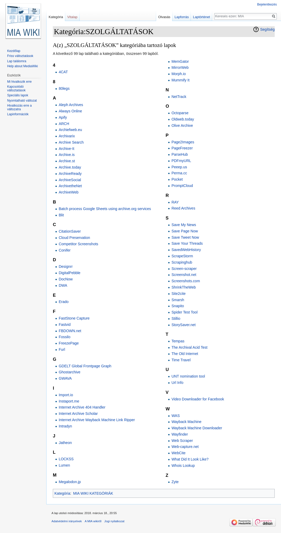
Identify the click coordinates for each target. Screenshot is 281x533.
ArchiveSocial (70, 180)
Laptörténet (201, 17)
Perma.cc (179, 173)
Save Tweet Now (185, 237)
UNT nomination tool (188, 376)
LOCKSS (66, 459)
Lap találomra (16, 61)
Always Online (70, 111)
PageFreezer (182, 148)
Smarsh (177, 300)
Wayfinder (179, 434)
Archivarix (67, 136)
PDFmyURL (181, 161)
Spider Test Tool (184, 312)
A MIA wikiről (93, 521)
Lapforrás (182, 17)
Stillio (175, 318)
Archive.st (67, 161)
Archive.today (70, 167)
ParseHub (179, 154)
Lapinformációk (17, 114)
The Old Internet (184, 354)
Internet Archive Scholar (78, 413)
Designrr (66, 266)
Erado (63, 302)
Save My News (183, 225)
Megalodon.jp (70, 482)
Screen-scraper (184, 268)
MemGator (180, 61)
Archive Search (71, 142)
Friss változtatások (20, 56)
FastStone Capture (74, 318)
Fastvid (64, 324)
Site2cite (178, 293)
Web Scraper (182, 440)
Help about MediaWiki (22, 66)
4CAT (63, 72)
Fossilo (64, 337)
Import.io (66, 395)
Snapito (177, 306)
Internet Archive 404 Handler (82, 407)
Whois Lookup (183, 465)
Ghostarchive (69, 372)
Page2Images (182, 142)
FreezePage (69, 343)
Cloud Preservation (74, 238)
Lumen (64, 465)
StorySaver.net (183, 325)
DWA (63, 285)
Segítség (267, 29)
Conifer (64, 250)
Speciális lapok (17, 95)
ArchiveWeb (68, 192)
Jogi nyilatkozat (114, 521)
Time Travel (181, 360)
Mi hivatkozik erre (19, 81)
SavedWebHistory (186, 250)
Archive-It (66, 149)
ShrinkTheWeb (183, 287)
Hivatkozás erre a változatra (19, 107)
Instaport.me (69, 401)
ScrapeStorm (182, 256)
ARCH (64, 124)
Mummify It (180, 80)
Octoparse (179, 113)
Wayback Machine (186, 422)
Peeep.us (179, 167)
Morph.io (178, 74)
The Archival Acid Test (189, 347)
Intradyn (65, 426)
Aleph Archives (71, 105)
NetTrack (178, 97)
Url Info (177, 382)
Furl (62, 349)
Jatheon (65, 443)
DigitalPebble (69, 273)
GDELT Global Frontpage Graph (85, 366)
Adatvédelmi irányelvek (67, 521)
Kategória (62, 493)
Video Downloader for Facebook (197, 399)
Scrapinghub (181, 262)
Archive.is (67, 155)
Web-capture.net (184, 447)
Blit (61, 215)
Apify (63, 117)
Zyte (174, 482)
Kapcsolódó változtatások (16, 88)
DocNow (66, 279)
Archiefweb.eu (70, 130)
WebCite (178, 453)
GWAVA (65, 378)
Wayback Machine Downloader (196, 428)
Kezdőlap (13, 51)
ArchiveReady (70, 173)
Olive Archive (182, 125)
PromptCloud (182, 186)
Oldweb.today (182, 119)
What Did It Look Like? (189, 459)
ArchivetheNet (70, 186)
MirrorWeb (179, 67)
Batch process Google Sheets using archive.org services (105, 209)
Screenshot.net (183, 275)
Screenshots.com (185, 281)
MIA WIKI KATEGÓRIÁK (93, 493)
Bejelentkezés (267, 4)
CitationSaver (70, 231)
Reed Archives (183, 208)
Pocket (177, 179)
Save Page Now (184, 231)
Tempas (177, 341)
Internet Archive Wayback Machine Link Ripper (97, 420)
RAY (175, 202)
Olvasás (164, 17)
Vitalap (72, 17)
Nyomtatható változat (22, 100)
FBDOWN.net (70, 331)
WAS (175, 416)
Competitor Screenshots (78, 244)
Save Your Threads (187, 243)
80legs (64, 88)
